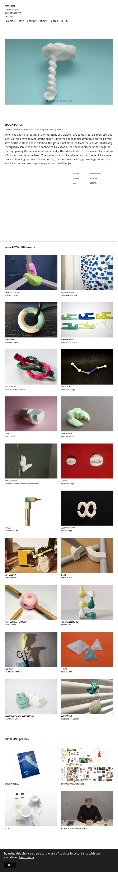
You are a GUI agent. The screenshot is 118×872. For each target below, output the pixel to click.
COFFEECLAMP (11, 575)
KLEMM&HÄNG (67, 340)
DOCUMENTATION (12, 784)
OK (9, 865)
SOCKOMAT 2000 (68, 528)
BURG (64, 21)
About (43, 21)
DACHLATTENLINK (12, 293)
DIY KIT (7, 829)
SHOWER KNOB (67, 293)
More (21, 21)
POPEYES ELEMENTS (69, 622)
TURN (7, 434)
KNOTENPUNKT (11, 387)
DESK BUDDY (66, 434)
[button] (47, 101)
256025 (64, 575)
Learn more (26, 857)
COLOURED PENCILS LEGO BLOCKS (19, 716)
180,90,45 (9, 528)
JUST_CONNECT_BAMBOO (16, 622)
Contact (32, 21)
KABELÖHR (9, 340)
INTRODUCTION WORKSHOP (72, 784)
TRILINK (64, 669)
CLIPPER (64, 481)
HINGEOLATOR (11, 481)
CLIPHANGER (66, 716)
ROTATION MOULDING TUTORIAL (74, 829)
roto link (93, 178)
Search (54, 21)
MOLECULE (65, 387)
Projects (10, 21)
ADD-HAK (9, 669)
